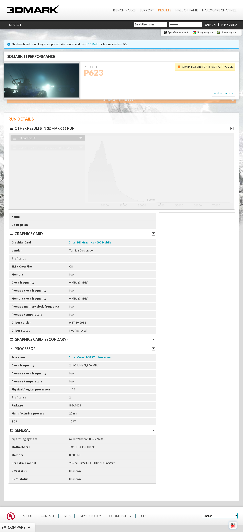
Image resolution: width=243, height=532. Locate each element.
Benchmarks (124, 10)
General (82, 430)
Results (164, 10)
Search (15, 24)
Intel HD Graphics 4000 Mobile (90, 242)
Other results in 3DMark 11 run (42, 128)
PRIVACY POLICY (90, 516)
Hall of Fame (186, 10)
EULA (143, 516)
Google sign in (205, 32)
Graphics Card (82, 233)
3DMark (93, 44)
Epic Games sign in (178, 32)
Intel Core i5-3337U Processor (90, 357)
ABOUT (28, 516)
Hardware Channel (219, 10)
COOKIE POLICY (120, 516)
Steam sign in (229, 32)
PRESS (66, 516)
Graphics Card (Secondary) (82, 339)
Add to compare (223, 93)
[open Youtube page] (233, 529)
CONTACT (47, 516)
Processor (82, 348)
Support (147, 10)
